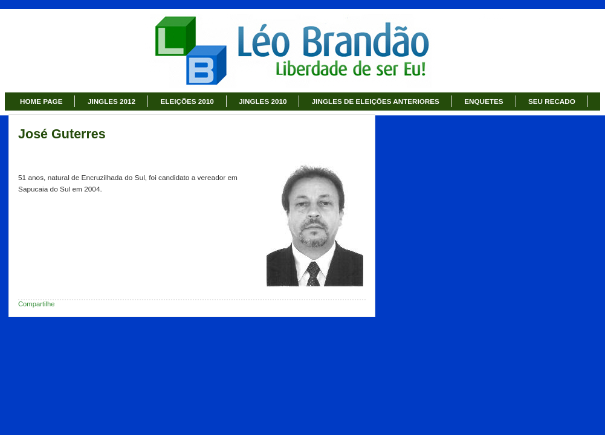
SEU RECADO (551, 101)
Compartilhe (36, 304)
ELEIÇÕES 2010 (187, 101)
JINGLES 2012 (111, 101)
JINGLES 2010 (262, 101)
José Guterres (62, 134)
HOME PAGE (41, 101)
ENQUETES (483, 101)
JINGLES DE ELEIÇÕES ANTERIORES (375, 101)
